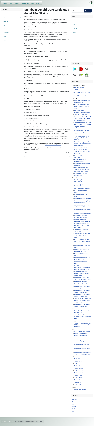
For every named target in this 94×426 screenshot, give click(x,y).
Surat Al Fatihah (78, 372)
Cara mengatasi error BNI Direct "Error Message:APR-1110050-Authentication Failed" (82, 118)
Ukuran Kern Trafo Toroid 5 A (81, 281)
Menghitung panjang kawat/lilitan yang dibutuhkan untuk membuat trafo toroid (82, 267)
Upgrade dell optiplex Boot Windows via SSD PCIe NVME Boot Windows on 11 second (82, 169)
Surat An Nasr (78, 384)
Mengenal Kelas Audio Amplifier (82, 213)
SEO (73, 404)
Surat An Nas (77, 379)
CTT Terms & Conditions (80, 90)
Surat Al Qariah (78, 377)
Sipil (73, 402)
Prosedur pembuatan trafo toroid (82, 198)
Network (74, 406)
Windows (74, 409)
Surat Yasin (77, 358)
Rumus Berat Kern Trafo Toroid (82, 188)
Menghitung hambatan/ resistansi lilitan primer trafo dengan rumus (81, 273)
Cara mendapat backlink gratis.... (82, 331)
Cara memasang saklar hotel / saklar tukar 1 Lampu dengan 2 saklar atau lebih (82, 241)
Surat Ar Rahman (78, 368)
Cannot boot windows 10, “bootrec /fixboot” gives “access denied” (82, 316)
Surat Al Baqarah (78, 370)
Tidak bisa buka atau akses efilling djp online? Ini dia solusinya (81, 137)
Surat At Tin (77, 382)
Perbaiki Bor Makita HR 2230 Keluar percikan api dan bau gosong (81, 132)
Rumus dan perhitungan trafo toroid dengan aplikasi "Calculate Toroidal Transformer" (82, 94)
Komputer (74, 411)
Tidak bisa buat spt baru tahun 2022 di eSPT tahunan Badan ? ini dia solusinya (82, 143)
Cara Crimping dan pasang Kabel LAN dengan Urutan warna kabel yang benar (83, 324)
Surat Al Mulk (77, 365)
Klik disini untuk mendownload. (53, 145)
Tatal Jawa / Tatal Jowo (80, 114)
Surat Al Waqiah (78, 361)
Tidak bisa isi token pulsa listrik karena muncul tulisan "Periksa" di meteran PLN (82, 300)
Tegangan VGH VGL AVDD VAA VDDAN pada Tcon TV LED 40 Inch (82, 235)
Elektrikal (74, 399)
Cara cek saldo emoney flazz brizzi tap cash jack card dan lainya (81, 106)
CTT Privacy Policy (79, 87)
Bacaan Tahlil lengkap (80, 389)
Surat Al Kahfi (78, 363)
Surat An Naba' (78, 375)
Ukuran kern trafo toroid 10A (81, 284)
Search (87, 11)
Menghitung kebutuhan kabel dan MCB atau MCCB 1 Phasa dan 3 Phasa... (82, 225)
